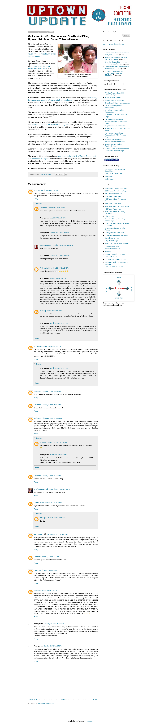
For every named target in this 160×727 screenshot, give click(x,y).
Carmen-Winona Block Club (114, 100)
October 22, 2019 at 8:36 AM (59, 233)
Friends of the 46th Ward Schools (117, 243)
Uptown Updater (46, 245)
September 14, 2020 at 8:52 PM (58, 534)
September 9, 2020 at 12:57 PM (59, 489)
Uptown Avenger (111, 257)
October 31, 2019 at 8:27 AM (59, 255)
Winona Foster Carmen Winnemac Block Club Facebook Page (117, 150)
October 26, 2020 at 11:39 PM (57, 518)
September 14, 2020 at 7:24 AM (51, 502)
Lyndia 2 (37, 190)
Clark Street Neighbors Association (117, 103)
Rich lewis (44, 268)
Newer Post (33, 700)
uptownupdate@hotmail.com (113, 44)
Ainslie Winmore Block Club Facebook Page (114, 94)
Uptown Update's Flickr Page (115, 267)
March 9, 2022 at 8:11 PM (55, 311)
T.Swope (43, 518)
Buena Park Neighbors (113, 97)
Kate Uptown (38, 534)
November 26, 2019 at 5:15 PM (58, 268)
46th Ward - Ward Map (113, 196)
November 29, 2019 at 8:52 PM (50, 346)
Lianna (36, 502)
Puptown (108, 251)
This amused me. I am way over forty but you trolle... (116, 58)
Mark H (37, 346)
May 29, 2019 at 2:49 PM (58, 218)
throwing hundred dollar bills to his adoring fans (50, 125)
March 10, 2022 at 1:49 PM (59, 368)
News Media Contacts (113, 249)
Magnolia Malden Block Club (115, 126)
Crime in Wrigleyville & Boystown (116, 235)
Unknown (43, 208)
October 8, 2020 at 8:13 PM (49, 557)
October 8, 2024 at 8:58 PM (53, 646)
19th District (109, 176)
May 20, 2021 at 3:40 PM (58, 278)
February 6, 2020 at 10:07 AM (52, 418)
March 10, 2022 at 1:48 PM (59, 323)
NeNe (36, 570)
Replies (39, 203)
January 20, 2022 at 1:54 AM (57, 442)
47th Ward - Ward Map (113, 203)
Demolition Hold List (112, 238)
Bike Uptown (109, 216)
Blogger (89, 721)
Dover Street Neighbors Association (113, 106)
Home (63, 700)
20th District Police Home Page (116, 191)
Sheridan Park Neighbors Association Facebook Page (115, 140)
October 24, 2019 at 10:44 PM (63, 245)
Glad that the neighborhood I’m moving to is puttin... (116, 63)
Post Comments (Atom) (46, 703)
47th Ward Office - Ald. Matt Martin (117, 206)
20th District (109, 179)
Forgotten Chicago (111, 241)
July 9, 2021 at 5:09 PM (49, 590)
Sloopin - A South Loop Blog (115, 254)
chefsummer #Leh (41, 489)
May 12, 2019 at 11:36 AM (56, 208)
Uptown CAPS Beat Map (113, 174)
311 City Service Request (113, 193)
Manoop (43, 311)
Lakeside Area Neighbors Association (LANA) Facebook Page (116, 121)
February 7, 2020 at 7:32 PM (51, 476)
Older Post (93, 700)
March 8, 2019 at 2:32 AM (49, 190)
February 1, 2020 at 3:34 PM (51, 391)
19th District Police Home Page (116, 188)
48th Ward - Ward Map (113, 209)
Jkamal (37, 557)
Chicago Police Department (114, 233)
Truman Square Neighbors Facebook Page (114, 145)
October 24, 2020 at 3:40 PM (48, 570)
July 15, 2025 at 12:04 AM (58, 455)
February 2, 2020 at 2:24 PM (51, 405)
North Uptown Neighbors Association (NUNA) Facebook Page (116, 135)
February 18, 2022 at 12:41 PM (54, 624)
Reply (36, 199)
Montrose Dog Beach (112, 246)
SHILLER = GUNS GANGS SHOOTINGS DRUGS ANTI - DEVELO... (114, 73)
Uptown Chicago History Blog (115, 259)
